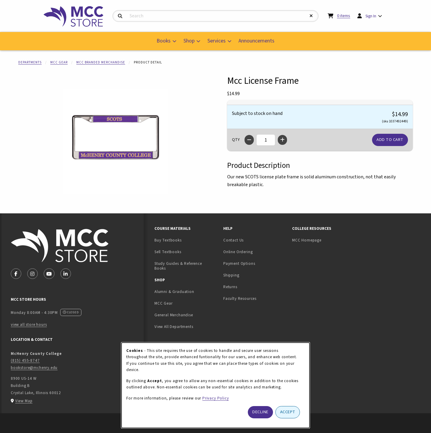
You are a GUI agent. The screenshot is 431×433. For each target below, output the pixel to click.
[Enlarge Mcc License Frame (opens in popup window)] (115, 141)
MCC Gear (59, 62)
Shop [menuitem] (189, 41)
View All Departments (173, 326)
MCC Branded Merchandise (100, 62)
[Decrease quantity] (249, 140)
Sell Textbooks (186, 252)
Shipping (231, 275)
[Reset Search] (311, 16)
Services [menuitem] (216, 41)
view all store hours (29, 324)
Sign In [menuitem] (370, 16)
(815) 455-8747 (25, 360)
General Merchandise (173, 315)
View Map (24, 401)
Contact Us (233, 240)
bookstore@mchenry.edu (34, 367)
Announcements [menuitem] (256, 41)
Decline (260, 412)
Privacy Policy (215, 398)
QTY (236, 140)
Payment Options (239, 263)
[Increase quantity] (282, 140)
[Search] (120, 16)
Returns (230, 287)
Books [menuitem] (164, 41)
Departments (30, 62)
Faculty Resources (240, 298)
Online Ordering (238, 252)
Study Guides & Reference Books (178, 266)
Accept (287, 412)
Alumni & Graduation (174, 291)
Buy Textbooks (168, 240)
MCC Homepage (306, 240)
